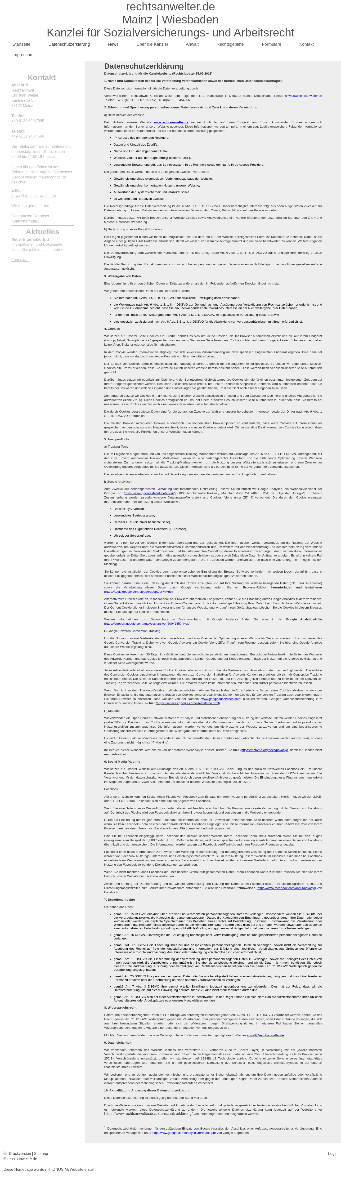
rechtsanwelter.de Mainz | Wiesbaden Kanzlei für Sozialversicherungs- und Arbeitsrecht (170, 19)
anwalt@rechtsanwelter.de (33, 196)
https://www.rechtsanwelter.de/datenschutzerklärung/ (148, 1114)
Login (332, 1154)
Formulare (20, 260)
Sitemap (41, 1154)
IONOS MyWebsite (67, 1169)
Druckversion (18, 1154)
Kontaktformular (24, 221)
